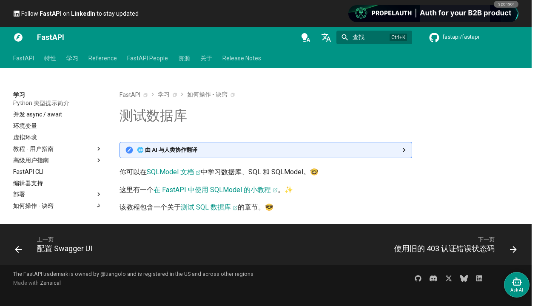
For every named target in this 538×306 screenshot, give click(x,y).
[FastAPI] (18, 37)
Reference (102, 58)
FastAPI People (147, 58)
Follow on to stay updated (76, 13)
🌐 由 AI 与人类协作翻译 (167, 150)
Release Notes (241, 58)
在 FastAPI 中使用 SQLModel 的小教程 (212, 190)
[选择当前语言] (326, 37)
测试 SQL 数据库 (206, 207)
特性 (50, 58)
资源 (184, 58)
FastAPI (23, 58)
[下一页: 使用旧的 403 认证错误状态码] (453, 247)
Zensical (50, 283)
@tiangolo (113, 274)
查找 (358, 37)
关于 (206, 58)
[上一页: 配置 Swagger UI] (56, 247)
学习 (72, 58)
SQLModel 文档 (170, 172)
